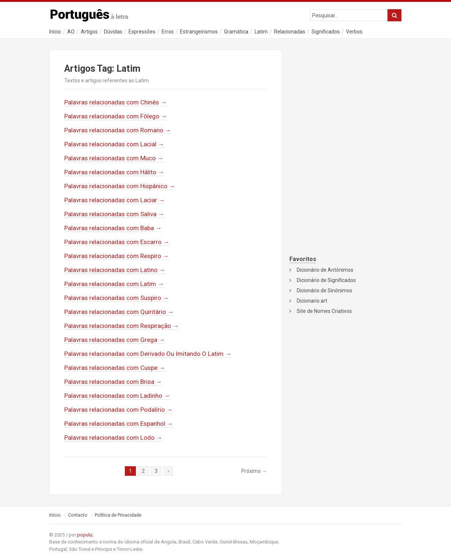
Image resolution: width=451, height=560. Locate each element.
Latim (261, 32)
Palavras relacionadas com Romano (117, 130)
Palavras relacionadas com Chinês (115, 102)
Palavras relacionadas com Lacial (114, 144)
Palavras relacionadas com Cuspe (114, 367)
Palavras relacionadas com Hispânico (119, 186)
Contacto (77, 515)
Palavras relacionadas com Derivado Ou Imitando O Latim (147, 353)
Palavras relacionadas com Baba (113, 228)
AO (71, 32)
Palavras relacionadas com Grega (114, 339)
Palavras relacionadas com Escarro (116, 242)
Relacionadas (289, 32)
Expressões (142, 32)
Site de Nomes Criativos (324, 311)
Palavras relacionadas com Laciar (114, 200)
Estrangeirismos (199, 32)
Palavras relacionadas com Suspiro (116, 298)
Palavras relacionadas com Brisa (113, 381)
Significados (325, 32)
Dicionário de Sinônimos (324, 290)
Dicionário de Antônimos (325, 270)
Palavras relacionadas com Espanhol (118, 423)
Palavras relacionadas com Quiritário (119, 311)
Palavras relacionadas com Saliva (114, 214)
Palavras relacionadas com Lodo (113, 437)
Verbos (354, 32)
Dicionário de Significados (326, 280)
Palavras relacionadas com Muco (113, 158)
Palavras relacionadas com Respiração (121, 325)
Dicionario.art (312, 301)
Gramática (236, 32)
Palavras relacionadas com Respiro (116, 256)
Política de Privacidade (118, 515)
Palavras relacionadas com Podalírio (118, 409)
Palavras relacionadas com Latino (114, 270)
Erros (168, 32)
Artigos (89, 32)
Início (55, 32)
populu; (85, 535)
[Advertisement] (345, 98)
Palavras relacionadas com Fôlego (115, 116)
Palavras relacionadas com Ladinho (117, 395)
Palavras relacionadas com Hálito (114, 172)
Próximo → (254, 471)
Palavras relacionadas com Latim (114, 284)
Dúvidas (113, 32)
